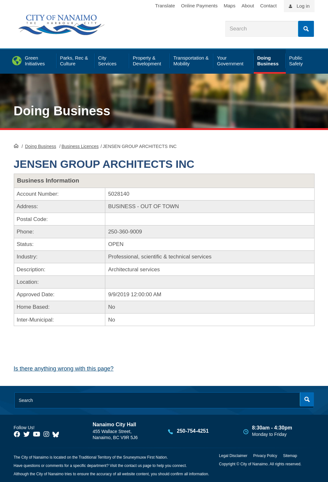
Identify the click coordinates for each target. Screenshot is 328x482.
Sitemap (290, 455)
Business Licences (80, 146)
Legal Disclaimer (233, 455)
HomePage (16, 145)
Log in (303, 6)
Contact (268, 5)
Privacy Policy (265, 455)
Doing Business (62, 111)
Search (306, 29)
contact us (133, 465)
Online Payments (199, 5)
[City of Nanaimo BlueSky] (57, 434)
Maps (230, 5)
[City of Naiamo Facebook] (17, 434)
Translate (165, 5)
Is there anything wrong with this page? (64, 368)
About (248, 5)
